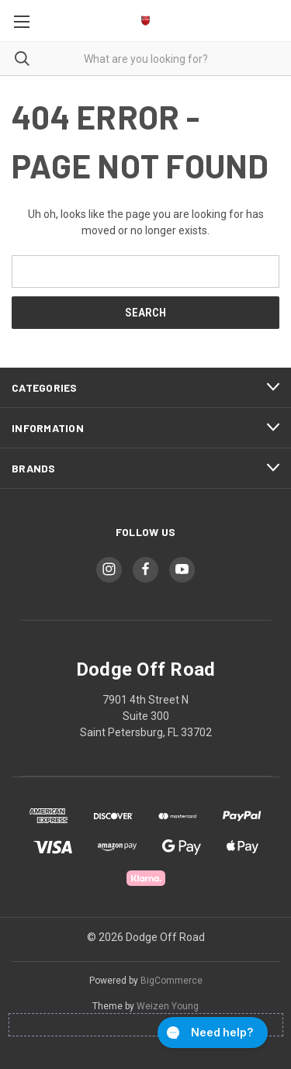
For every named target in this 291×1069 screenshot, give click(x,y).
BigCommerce (171, 980)
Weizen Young (168, 1006)
